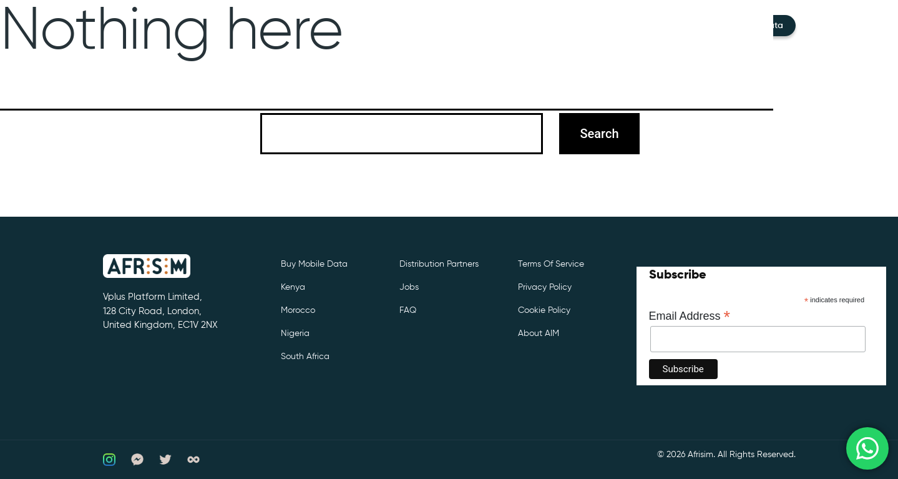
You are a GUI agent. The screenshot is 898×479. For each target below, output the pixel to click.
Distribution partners (439, 264)
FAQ (407, 310)
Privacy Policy (545, 287)
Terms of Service (551, 264)
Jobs (409, 287)
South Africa (305, 356)
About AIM (538, 333)
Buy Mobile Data (314, 264)
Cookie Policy (544, 310)
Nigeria (295, 333)
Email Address (690, 316)
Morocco (298, 310)
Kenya (293, 287)
